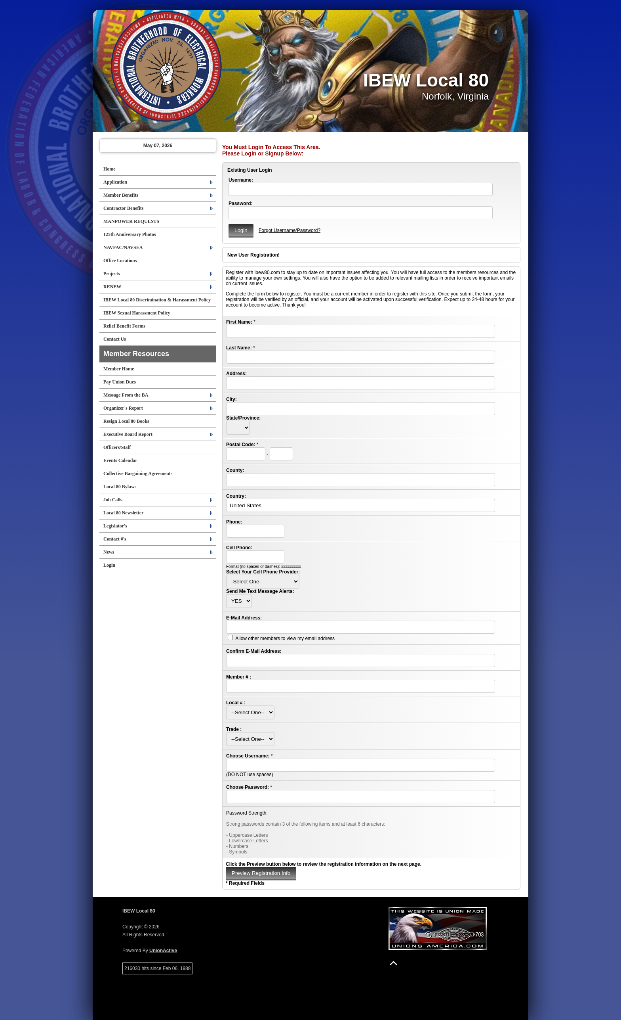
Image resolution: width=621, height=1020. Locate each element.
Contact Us (114, 339)
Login (109, 565)
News (108, 552)
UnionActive (163, 950)
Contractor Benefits (123, 208)
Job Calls (112, 499)
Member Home (118, 369)
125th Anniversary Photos (129, 234)
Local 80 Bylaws (119, 486)
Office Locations (120, 260)
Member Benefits (120, 195)
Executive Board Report (127, 434)
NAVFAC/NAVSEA (123, 247)
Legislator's (115, 526)
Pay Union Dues (119, 382)
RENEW (112, 287)
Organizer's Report (123, 408)
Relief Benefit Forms (124, 326)
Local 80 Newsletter (123, 513)
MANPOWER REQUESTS (131, 221)
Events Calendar (120, 460)
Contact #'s (114, 539)
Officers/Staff (117, 447)
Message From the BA (125, 395)
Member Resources (136, 354)
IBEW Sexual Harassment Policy (136, 313)
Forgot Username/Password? (289, 230)
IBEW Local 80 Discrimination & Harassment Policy (157, 300)
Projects (111, 273)
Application (115, 182)
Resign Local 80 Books (126, 421)
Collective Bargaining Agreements (137, 473)
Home (109, 169)
